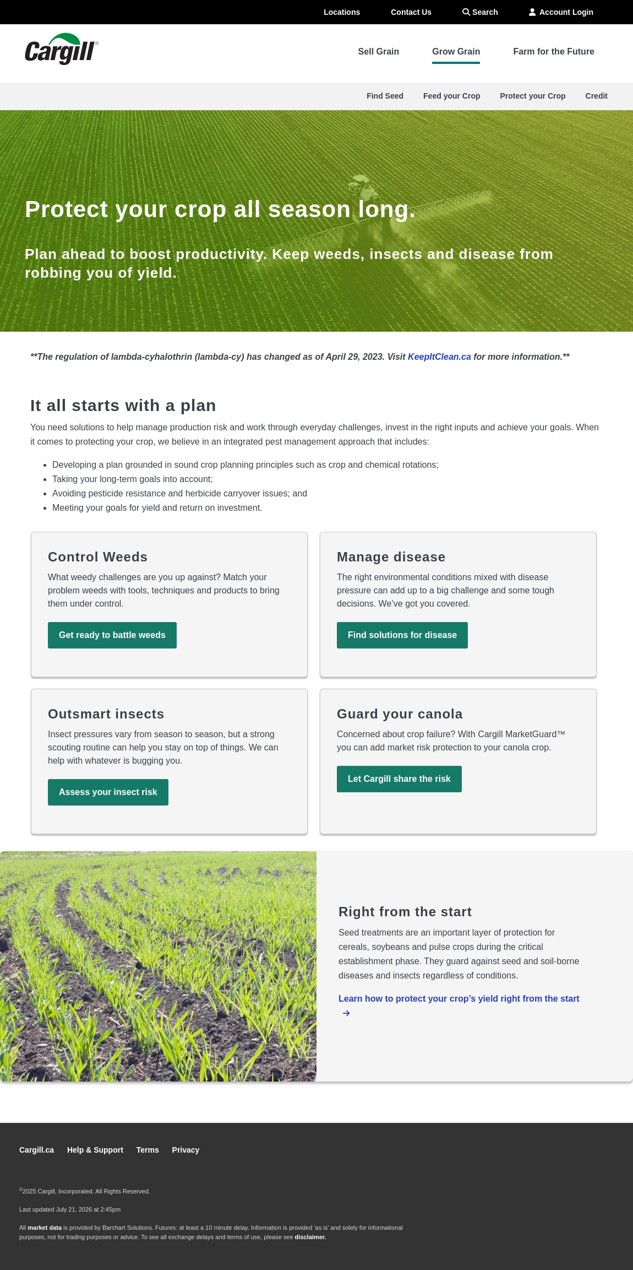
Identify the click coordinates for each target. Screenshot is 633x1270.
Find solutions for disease (402, 635)
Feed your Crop (451, 95)
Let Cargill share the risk (399, 778)
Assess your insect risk (108, 792)
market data (45, 1227)
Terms (149, 1149)
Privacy (186, 1149)
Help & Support (96, 1149)
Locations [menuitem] (342, 12)
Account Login (561, 12)
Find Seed (385, 95)
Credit (597, 95)
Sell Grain (379, 51)
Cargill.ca (37, 1149)
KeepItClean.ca (439, 356)
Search (480, 12)
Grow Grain (456, 51)
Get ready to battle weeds (112, 635)
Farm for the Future (553, 51)
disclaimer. (310, 1237)
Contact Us (411, 12)
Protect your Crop (533, 95)
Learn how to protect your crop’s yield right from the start (459, 998)
